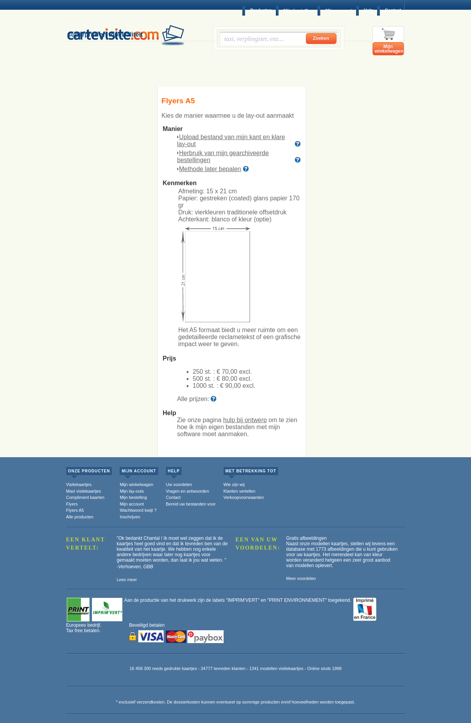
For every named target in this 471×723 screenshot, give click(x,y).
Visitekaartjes (79, 484)
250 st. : (222, 371)
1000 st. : (224, 385)
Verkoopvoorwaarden (244, 497)
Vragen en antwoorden (187, 491)
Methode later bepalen (210, 169)
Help (368, 10)
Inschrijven (130, 516)
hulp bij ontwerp (245, 420)
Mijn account (338, 10)
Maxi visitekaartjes (83, 491)
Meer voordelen (301, 578)
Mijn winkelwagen (389, 49)
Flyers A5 (75, 510)
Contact (393, 10)
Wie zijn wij (234, 484)
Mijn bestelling (299, 10)
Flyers (72, 504)
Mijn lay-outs (132, 491)
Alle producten (79, 516)
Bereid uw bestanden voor (191, 504)
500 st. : (222, 378)
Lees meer (127, 579)
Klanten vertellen (240, 491)
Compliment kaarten (85, 497)
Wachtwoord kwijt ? (138, 510)
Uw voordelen (179, 484)
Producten (261, 10)
